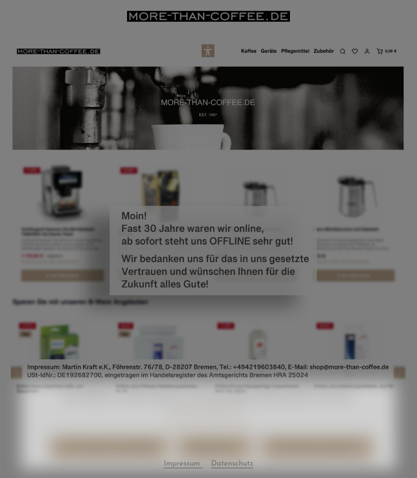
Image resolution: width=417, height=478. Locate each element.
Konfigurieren (214, 459)
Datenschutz (187, 435)
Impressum (233, 435)
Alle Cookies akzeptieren (317, 459)
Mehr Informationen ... (208, 420)
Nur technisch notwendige (109, 459)
